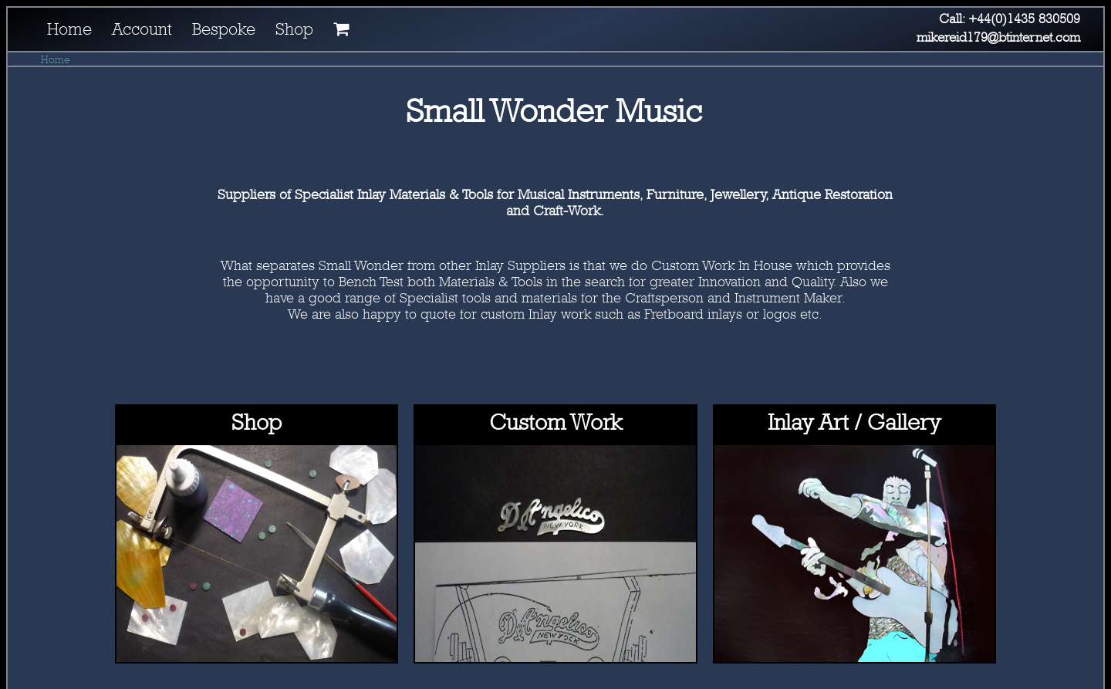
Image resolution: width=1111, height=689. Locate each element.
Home (55, 59)
